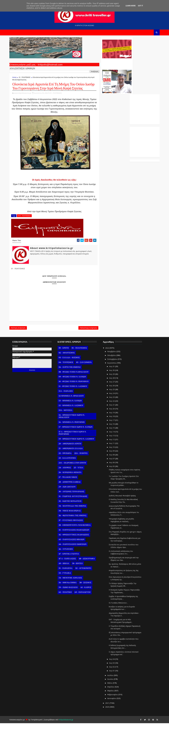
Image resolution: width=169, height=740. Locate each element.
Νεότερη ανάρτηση (20, 344)
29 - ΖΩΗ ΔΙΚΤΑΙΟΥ (68, 504)
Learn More (130, 6)
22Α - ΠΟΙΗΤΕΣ (82, 470)
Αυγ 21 (114, 422)
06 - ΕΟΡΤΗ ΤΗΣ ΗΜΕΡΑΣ (71, 384)
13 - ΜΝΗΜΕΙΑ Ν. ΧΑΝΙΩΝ (71, 417)
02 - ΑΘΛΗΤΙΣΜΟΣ (68, 370)
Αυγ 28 (114, 395)
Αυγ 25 (114, 406)
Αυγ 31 (114, 383)
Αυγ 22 (114, 418)
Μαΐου (112, 700)
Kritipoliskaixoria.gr (68, 736)
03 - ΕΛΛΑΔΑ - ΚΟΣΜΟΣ (70, 374)
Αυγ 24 (114, 410)
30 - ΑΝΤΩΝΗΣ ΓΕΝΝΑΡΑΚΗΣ (73, 508)
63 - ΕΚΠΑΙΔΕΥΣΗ (84, 609)
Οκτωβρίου (113, 372)
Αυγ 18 (114, 433)
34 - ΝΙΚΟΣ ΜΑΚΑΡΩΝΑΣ (71, 528)
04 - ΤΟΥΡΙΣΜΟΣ (67, 379)
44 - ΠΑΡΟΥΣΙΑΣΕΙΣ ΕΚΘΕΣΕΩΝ (74, 561)
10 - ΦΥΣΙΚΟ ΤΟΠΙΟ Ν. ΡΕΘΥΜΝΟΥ (75, 398)
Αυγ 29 (114, 391)
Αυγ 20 (114, 425)
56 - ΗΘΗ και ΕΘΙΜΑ (69, 599)
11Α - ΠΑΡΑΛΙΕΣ (67, 408)
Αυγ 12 (114, 456)
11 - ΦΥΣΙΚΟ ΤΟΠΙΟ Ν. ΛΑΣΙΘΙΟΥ (74, 403)
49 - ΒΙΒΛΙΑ (65, 580)
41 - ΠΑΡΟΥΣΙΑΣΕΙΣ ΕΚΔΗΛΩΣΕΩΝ (75, 547)
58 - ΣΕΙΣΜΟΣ (87, 599)
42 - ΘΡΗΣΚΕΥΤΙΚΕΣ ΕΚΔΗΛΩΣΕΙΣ (75, 551)
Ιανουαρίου (113, 715)
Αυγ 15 (114, 445)
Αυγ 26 (114, 402)
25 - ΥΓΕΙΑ (80, 484)
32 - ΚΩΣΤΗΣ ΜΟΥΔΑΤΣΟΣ (71, 518)
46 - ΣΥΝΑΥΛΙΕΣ (67, 566)
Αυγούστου (113, 380)
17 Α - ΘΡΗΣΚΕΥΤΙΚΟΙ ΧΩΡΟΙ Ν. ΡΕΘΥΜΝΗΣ (74, 450)
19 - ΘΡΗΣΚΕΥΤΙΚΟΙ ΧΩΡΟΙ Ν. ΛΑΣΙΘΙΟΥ (78, 456)
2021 (109, 720)
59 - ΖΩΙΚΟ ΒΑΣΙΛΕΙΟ (69, 604)
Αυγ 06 (114, 479)
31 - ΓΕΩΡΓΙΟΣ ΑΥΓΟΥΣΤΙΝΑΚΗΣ (74, 513)
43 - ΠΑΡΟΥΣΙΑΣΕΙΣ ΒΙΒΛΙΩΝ (73, 556)
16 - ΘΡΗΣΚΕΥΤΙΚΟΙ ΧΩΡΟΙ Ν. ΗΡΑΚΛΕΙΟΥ (73, 433)
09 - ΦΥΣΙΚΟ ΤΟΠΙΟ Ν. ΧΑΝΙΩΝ (74, 393)
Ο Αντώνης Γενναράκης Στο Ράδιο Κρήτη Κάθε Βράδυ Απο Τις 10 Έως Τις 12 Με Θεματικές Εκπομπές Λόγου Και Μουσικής (101, 64)
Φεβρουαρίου (114, 711)
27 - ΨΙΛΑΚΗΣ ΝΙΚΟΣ (69, 494)
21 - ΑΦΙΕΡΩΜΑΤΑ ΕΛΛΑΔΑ (72, 465)
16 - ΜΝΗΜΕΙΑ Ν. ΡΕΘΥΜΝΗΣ (73, 439)
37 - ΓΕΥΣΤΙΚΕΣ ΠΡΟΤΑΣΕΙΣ (72, 537)
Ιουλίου (112, 692)
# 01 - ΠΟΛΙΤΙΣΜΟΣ (26, 231)
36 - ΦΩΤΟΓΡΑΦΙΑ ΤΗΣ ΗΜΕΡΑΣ (74, 532)
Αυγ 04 (114, 676)
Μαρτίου (112, 707)
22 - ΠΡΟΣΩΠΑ (66, 470)
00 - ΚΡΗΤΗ (65, 365)
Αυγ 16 (114, 441)
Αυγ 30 (114, 387)
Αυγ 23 (114, 414)
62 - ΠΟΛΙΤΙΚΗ (66, 609)
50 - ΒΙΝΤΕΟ (79, 580)
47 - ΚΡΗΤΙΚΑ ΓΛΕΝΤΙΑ (70, 571)
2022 (109, 365)
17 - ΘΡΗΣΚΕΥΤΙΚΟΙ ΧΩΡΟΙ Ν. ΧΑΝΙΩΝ (77, 444)
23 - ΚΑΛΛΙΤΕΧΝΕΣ (68, 475)
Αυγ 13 (114, 452)
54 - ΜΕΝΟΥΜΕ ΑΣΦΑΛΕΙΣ (72, 595)
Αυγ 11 (114, 460)
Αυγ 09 (114, 468)
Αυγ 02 (114, 684)
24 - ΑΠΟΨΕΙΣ (66, 484)
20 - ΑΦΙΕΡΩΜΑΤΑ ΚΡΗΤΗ (71, 460)
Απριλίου (112, 703)
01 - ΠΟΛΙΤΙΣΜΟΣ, (58, 99)
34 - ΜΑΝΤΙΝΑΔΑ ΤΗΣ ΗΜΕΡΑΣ (74, 523)
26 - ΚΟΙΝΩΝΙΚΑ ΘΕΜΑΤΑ (71, 489)
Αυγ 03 (114, 680)
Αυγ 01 (114, 687)
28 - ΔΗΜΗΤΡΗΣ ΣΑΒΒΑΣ (71, 499)
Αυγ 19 (114, 429)
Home (16, 78)
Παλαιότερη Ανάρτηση (73, 344)
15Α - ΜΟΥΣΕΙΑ (67, 427)
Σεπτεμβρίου (114, 376)
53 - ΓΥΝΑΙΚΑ (66, 590)
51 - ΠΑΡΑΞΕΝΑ (67, 585)
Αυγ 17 (114, 437)
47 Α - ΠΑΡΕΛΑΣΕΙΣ (69, 575)
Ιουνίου (112, 696)
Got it (140, 6)
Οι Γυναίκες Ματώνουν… (120, 619)
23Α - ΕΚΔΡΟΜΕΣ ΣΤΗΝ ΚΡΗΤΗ (74, 480)
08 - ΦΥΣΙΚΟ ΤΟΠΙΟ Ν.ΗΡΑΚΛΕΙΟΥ (75, 389)
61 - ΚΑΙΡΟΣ (87, 604)
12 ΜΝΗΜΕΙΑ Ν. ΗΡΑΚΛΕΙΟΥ (73, 413)
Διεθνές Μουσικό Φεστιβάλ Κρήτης (124, 512)
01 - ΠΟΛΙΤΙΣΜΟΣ (26, 78)
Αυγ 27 (114, 399)
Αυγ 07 (114, 475)
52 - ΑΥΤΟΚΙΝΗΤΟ (85, 585)
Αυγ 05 (114, 483)
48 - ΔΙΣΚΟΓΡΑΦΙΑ (88, 575)
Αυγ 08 (114, 471)
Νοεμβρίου (113, 368)
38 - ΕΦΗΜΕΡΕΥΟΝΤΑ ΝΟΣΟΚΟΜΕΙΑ (76, 542)
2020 (109, 724)
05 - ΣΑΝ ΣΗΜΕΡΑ (85, 379)
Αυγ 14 (114, 448)
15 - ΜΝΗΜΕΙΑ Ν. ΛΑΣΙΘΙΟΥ (72, 422)
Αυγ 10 (114, 464)
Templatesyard (38, 736)
